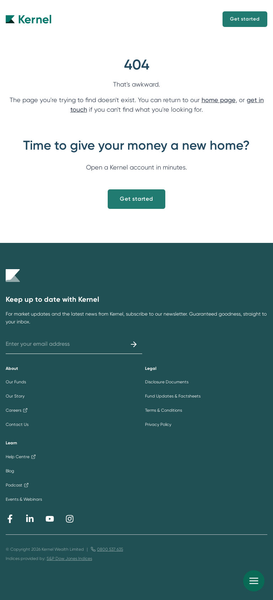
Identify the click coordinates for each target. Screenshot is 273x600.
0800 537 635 (110, 549)
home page (219, 100)
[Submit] (133, 344)
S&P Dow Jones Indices (69, 558)
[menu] (253, 580)
